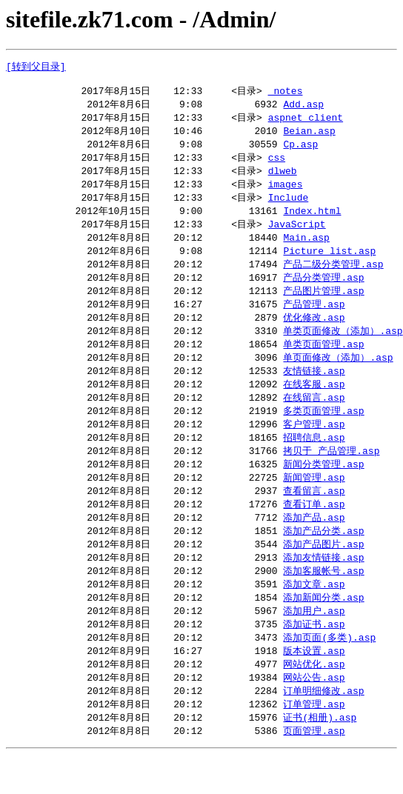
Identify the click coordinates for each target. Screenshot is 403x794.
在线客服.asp (313, 403)
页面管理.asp (313, 769)
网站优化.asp (313, 699)
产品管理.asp (313, 319)
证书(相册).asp (319, 755)
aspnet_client (305, 122)
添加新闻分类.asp (323, 628)
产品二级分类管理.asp (333, 277)
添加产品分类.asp (323, 558)
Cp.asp (300, 150)
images (285, 192)
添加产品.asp (313, 544)
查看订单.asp (313, 530)
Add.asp (303, 108)
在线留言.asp (313, 417)
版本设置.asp (313, 685)
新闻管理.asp (313, 502)
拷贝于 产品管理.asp (331, 474)
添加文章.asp (313, 614)
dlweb (282, 178)
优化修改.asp (313, 333)
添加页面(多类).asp (329, 671)
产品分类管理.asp (323, 291)
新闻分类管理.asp (323, 488)
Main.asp (306, 249)
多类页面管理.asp (323, 431)
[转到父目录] (36, 66)
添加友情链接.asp (323, 586)
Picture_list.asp (329, 263)
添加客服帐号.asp (323, 600)
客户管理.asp (313, 446)
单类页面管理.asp (323, 361)
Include (288, 206)
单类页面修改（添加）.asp (342, 347)
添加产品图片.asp (323, 572)
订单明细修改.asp (323, 727)
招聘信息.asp (313, 460)
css (276, 164)
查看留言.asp (313, 516)
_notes (285, 94)
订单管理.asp (313, 741)
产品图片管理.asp (323, 305)
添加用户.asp (313, 643)
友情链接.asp (313, 389)
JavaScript (297, 234)
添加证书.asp (313, 657)
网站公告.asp (313, 713)
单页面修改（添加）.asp (338, 375)
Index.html (312, 220)
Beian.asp (309, 136)
